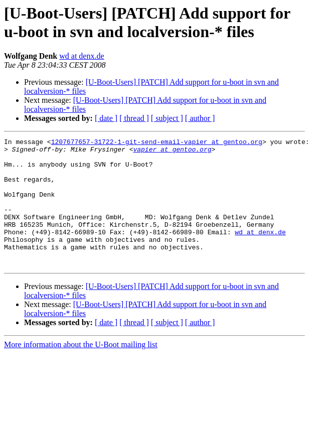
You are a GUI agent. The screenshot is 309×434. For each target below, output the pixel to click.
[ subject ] (167, 118)
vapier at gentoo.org (172, 152)
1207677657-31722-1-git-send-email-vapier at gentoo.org (156, 143)
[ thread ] (134, 118)
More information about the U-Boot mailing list (81, 370)
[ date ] (106, 118)
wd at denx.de (81, 56)
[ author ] (200, 118)
